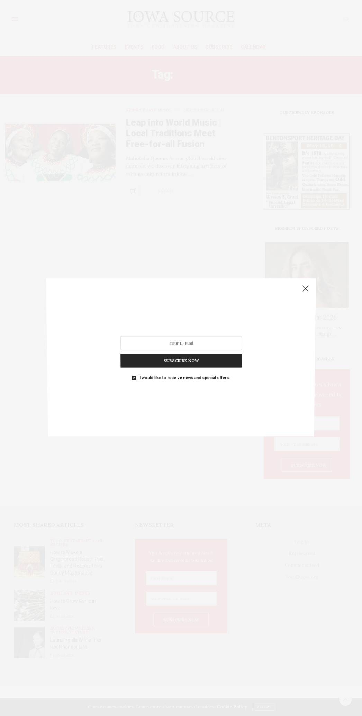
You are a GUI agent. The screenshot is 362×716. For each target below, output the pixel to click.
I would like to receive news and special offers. (184, 367)
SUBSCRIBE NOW (181, 353)
